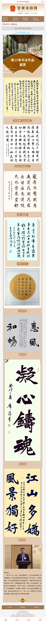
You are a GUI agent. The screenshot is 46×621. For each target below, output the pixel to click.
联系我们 (23, 607)
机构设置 (15, 18)
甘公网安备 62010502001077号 (28, 616)
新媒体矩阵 (36, 20)
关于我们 (9, 607)
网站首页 (5, 18)
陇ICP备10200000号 (15, 616)
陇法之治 (35, 18)
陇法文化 (15, 20)
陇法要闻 (25, 18)
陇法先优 (5, 20)
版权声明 (36, 607)
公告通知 (25, 20)
